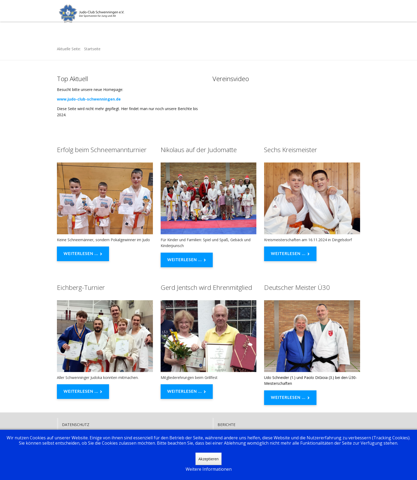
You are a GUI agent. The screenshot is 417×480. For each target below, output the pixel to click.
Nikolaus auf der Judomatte (199, 149)
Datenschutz (75, 424)
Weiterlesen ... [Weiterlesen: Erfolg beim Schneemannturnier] (83, 254)
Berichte (226, 424)
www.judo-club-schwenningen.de (89, 99)
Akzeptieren (208, 458)
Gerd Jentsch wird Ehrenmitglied (206, 287)
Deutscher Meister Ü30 (297, 287)
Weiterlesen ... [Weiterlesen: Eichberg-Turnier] (83, 392)
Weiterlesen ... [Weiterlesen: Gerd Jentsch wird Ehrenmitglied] (186, 392)
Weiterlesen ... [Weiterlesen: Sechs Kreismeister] (290, 254)
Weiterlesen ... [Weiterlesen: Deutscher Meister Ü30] (290, 398)
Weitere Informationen (209, 469)
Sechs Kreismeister (290, 149)
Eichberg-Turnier (81, 287)
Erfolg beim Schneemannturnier (102, 149)
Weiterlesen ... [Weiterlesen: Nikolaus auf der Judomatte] (186, 260)
